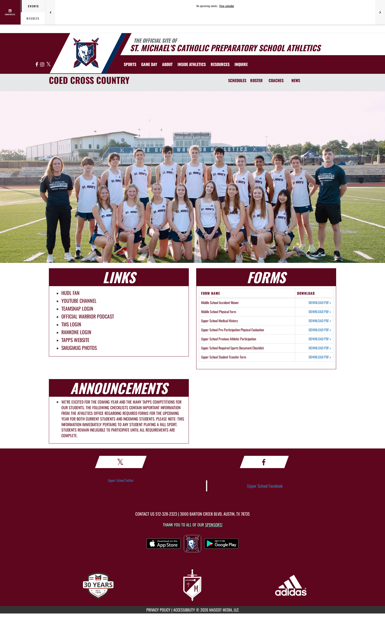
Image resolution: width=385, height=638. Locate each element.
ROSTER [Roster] (256, 80)
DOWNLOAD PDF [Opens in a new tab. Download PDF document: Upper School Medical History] (320, 320)
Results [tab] (33, 18)
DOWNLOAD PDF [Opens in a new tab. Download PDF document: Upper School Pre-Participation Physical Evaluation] (320, 329)
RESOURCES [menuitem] (220, 64)
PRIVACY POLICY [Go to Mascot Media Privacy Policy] (158, 610)
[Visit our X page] (48, 64)
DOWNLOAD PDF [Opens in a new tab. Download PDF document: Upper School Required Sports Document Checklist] (320, 347)
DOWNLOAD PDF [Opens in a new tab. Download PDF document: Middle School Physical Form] (320, 311)
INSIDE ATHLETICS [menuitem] (192, 64)
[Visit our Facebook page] (37, 64)
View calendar (226, 6)
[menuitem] (241, 64)
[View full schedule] (10, 12)
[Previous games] (50, 12)
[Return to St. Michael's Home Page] (86, 53)
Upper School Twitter (121, 480)
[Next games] (380, 12)
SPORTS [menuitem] (130, 64)
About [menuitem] (167, 64)
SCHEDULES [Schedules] (237, 80)
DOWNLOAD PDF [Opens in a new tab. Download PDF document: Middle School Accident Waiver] (320, 302)
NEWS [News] (295, 80)
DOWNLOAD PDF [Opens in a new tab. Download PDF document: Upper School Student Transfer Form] (320, 357)
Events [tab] (33, 6)
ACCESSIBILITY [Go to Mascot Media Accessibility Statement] (184, 610)
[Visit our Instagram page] (42, 64)
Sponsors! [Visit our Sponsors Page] (213, 525)
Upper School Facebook (265, 486)
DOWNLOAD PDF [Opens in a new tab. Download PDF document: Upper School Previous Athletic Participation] (320, 338)
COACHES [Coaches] (276, 80)
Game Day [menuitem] (149, 64)
